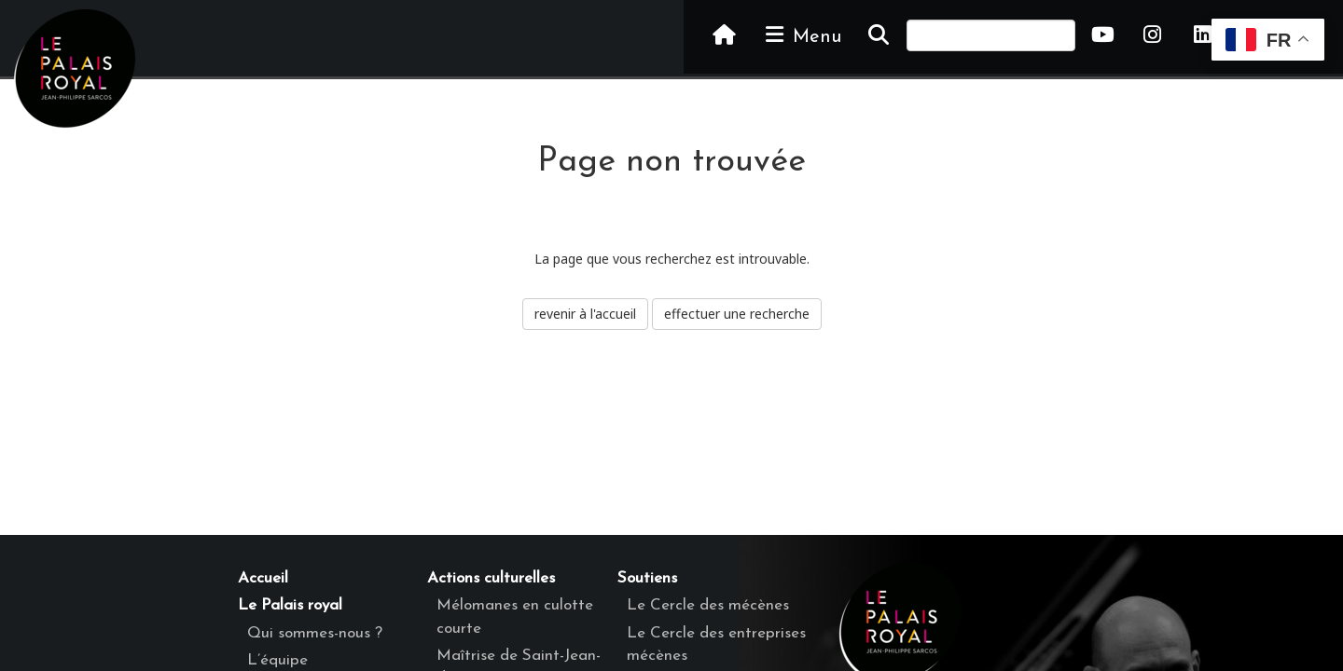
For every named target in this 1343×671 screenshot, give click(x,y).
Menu (802, 35)
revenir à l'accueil (585, 313)
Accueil (263, 578)
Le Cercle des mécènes (708, 605)
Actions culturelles (491, 578)
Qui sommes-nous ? (314, 633)
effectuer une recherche (737, 313)
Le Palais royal (290, 605)
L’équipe (277, 660)
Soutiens (647, 578)
